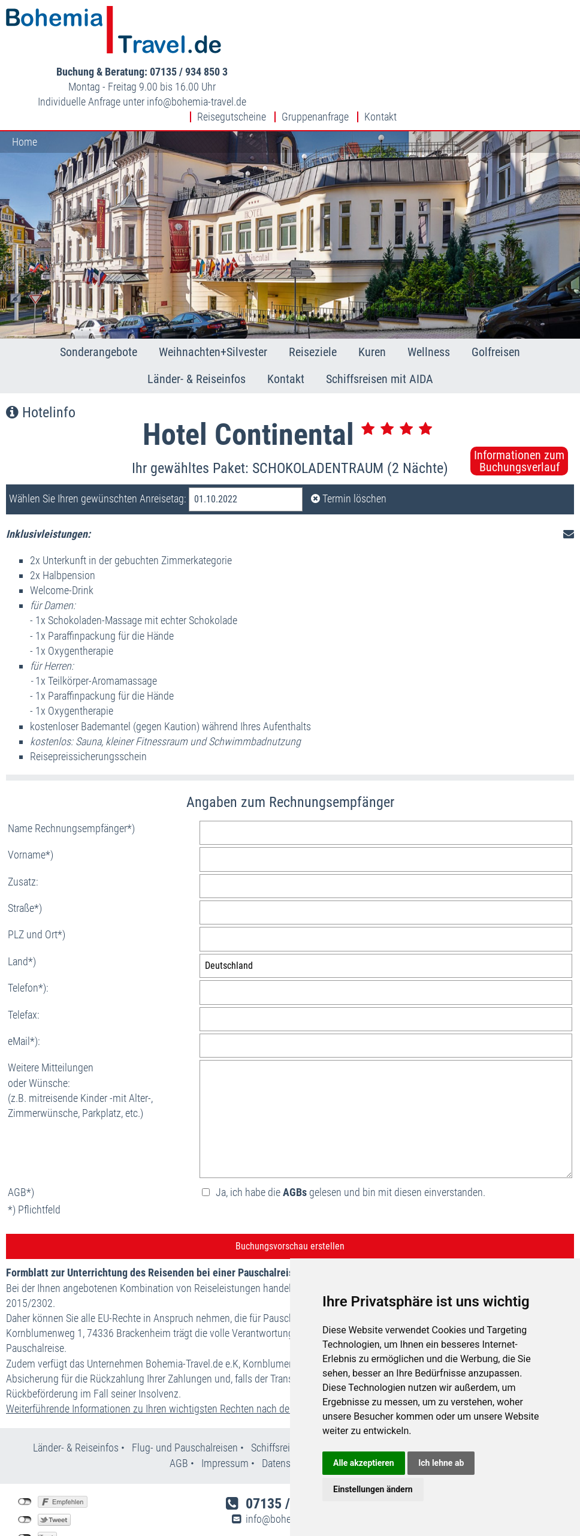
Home (24, 89)
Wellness (428, 300)
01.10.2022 (215, 447)
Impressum (225, 1411)
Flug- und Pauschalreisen (186, 1395)
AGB (179, 1411)
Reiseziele (313, 300)
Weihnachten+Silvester (213, 300)
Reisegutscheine (231, 64)
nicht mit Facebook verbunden (25, 1449)
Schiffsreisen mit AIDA (379, 327)
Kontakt (380, 64)
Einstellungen (40, 1504)
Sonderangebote (98, 300)
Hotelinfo (40, 360)
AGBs (295, 1140)
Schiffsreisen (278, 1395)
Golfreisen (496, 300)
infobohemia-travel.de (480, 43)
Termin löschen (348, 446)
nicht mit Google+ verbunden (25, 1485)
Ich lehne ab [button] (441, 1463)
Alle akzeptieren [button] (363, 1463)
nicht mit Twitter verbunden (25, 1467)
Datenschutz (288, 1411)
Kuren (372, 300)
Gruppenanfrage (315, 64)
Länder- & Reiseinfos (196, 327)
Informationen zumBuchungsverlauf (519, 409)
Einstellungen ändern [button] (373, 1489)
